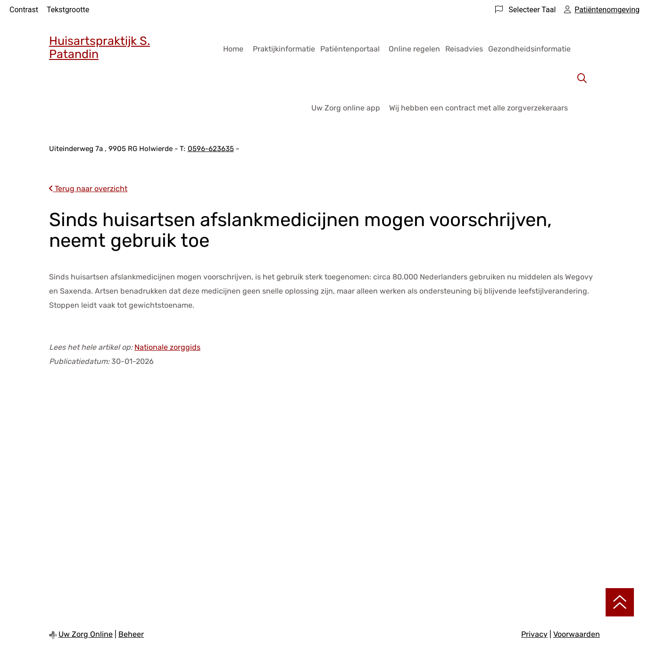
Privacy (534, 634)
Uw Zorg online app (345, 107)
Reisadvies (464, 48)
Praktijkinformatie (284, 48)
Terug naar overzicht (88, 188)
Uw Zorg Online (85, 634)
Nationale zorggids (167, 347)
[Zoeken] (582, 78)
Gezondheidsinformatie (529, 48)
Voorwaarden (576, 634)
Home (233, 48)
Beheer (131, 634)
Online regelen (414, 48)
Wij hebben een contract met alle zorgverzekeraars (478, 107)
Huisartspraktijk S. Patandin (99, 47)
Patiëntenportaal (350, 48)
